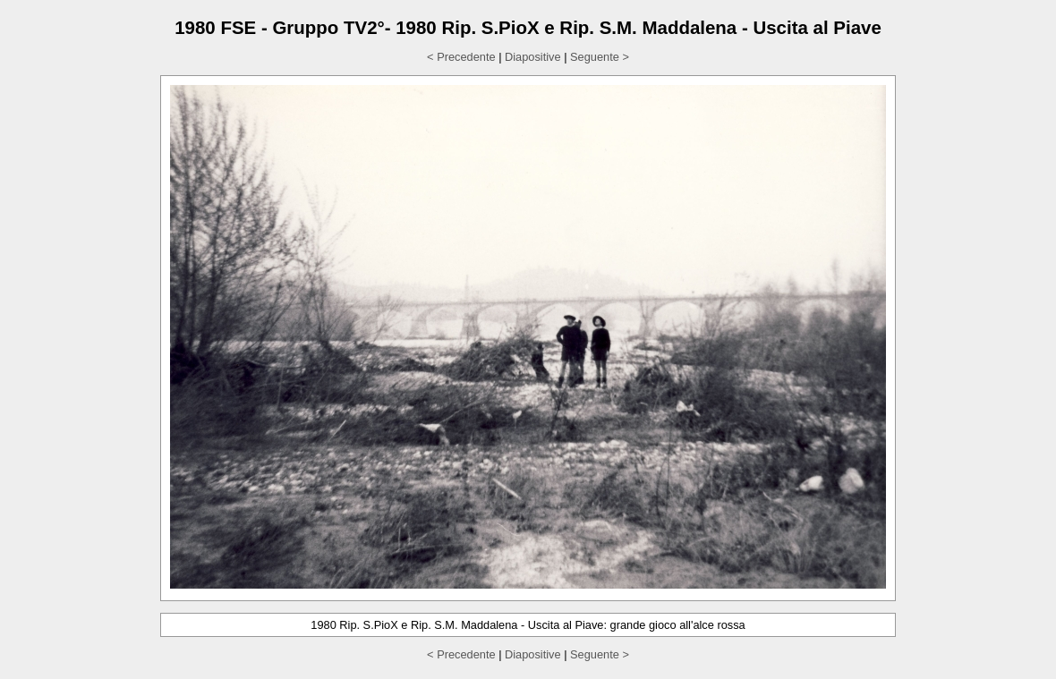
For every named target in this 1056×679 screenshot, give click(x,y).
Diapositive (533, 57)
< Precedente (461, 57)
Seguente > (599, 57)
